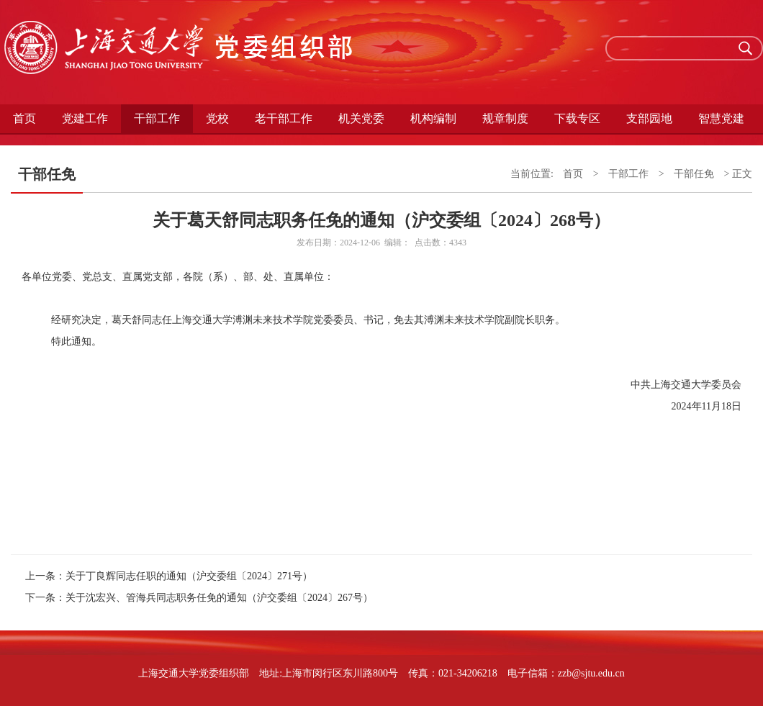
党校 (217, 118)
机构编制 (433, 118)
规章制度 (505, 118)
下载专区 (577, 118)
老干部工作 (283, 118)
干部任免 (694, 173)
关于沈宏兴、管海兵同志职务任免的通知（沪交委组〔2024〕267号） (219, 597)
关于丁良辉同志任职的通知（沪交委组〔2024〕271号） (189, 576)
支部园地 (649, 118)
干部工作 (157, 118)
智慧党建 (721, 118)
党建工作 (85, 118)
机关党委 (361, 118)
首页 (24, 118)
